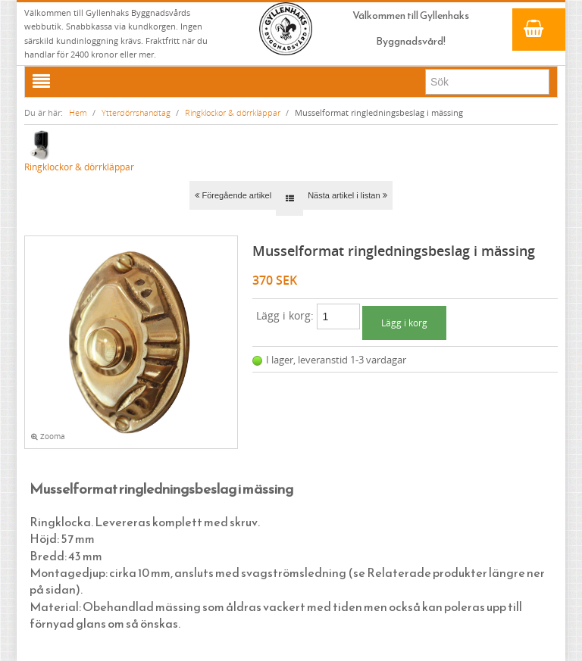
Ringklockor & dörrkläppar (232, 112)
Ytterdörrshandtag (136, 112)
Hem (78, 112)
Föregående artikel (233, 195)
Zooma (48, 436)
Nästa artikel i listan (347, 195)
